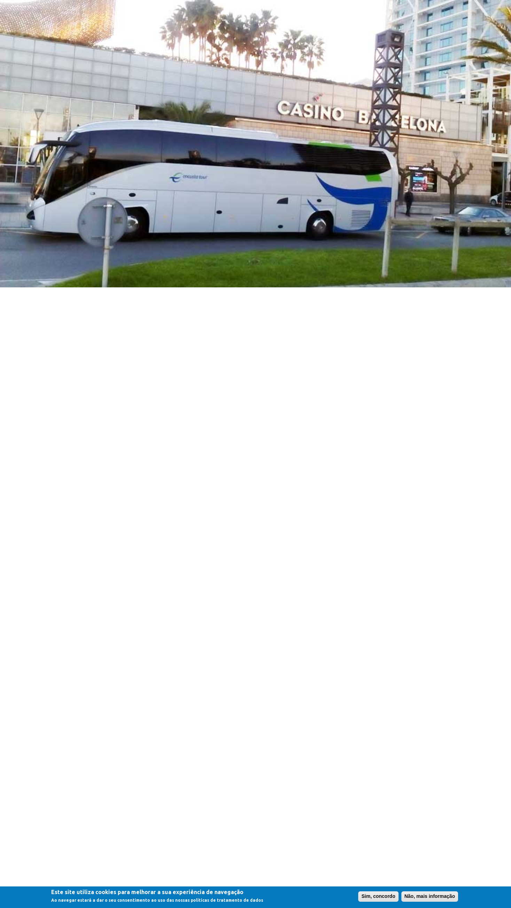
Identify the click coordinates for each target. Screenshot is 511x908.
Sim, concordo (378, 897)
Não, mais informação (429, 897)
